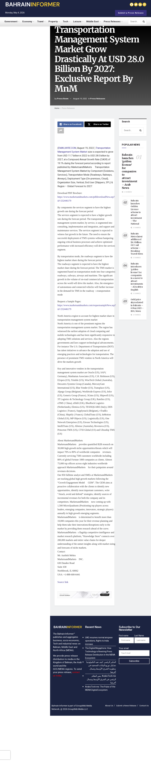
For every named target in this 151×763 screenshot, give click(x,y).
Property (53, 21)
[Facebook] (131, 4)
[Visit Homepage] (32, 4)
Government (10, 21)
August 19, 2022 (80, 98)
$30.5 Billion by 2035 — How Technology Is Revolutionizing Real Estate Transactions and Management (31, 258)
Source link (62, 582)
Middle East (92, 21)
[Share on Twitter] (97, 124)
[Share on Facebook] (70, 124)
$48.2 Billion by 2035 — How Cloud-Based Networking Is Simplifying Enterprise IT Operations (29, 220)
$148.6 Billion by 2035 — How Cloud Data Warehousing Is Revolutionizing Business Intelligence (30, 239)
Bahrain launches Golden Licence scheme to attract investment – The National (136, 212)
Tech (65, 21)
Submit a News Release (126, 705)
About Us (109, 705)
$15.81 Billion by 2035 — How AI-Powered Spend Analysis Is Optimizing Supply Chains (30, 202)
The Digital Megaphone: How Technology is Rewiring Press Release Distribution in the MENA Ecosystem (30, 57)
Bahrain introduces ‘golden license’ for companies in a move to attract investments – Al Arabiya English (137, 276)
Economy (27, 21)
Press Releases (112, 21)
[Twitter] (136, 4)
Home (57, 108)
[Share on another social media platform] (60, 130)
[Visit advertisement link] (25, 109)
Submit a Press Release (131, 12)
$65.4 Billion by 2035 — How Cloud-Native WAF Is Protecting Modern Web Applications (29, 277)
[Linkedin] (140, 4)
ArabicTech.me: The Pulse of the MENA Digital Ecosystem (30, 151)
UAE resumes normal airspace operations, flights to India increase (25, 41)
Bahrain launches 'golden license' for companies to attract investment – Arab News (129, 171)
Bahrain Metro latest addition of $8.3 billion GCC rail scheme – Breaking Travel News (137, 243)
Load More (24, 294)
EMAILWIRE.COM (67, 148)
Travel (40, 21)
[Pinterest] (144, 4)
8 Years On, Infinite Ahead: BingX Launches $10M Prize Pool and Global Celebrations (30, 185)
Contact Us (144, 705)
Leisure (77, 21)
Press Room (63, 98)
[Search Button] (144, 21)
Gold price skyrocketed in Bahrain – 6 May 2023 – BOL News (137, 305)
